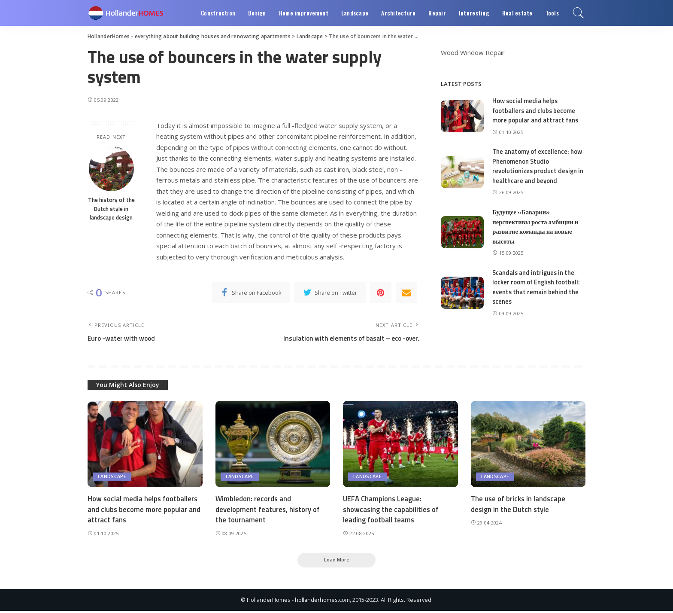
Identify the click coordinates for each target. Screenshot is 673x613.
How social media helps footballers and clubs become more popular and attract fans (535, 110)
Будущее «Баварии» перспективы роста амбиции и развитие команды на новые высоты (536, 226)
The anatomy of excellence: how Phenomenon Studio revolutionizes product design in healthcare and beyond (538, 166)
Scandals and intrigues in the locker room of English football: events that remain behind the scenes (536, 287)
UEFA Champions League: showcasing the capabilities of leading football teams (392, 510)
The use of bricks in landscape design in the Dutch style (519, 505)
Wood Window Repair (473, 52)
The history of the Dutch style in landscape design (111, 208)
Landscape (112, 477)
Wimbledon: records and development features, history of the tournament (268, 510)
